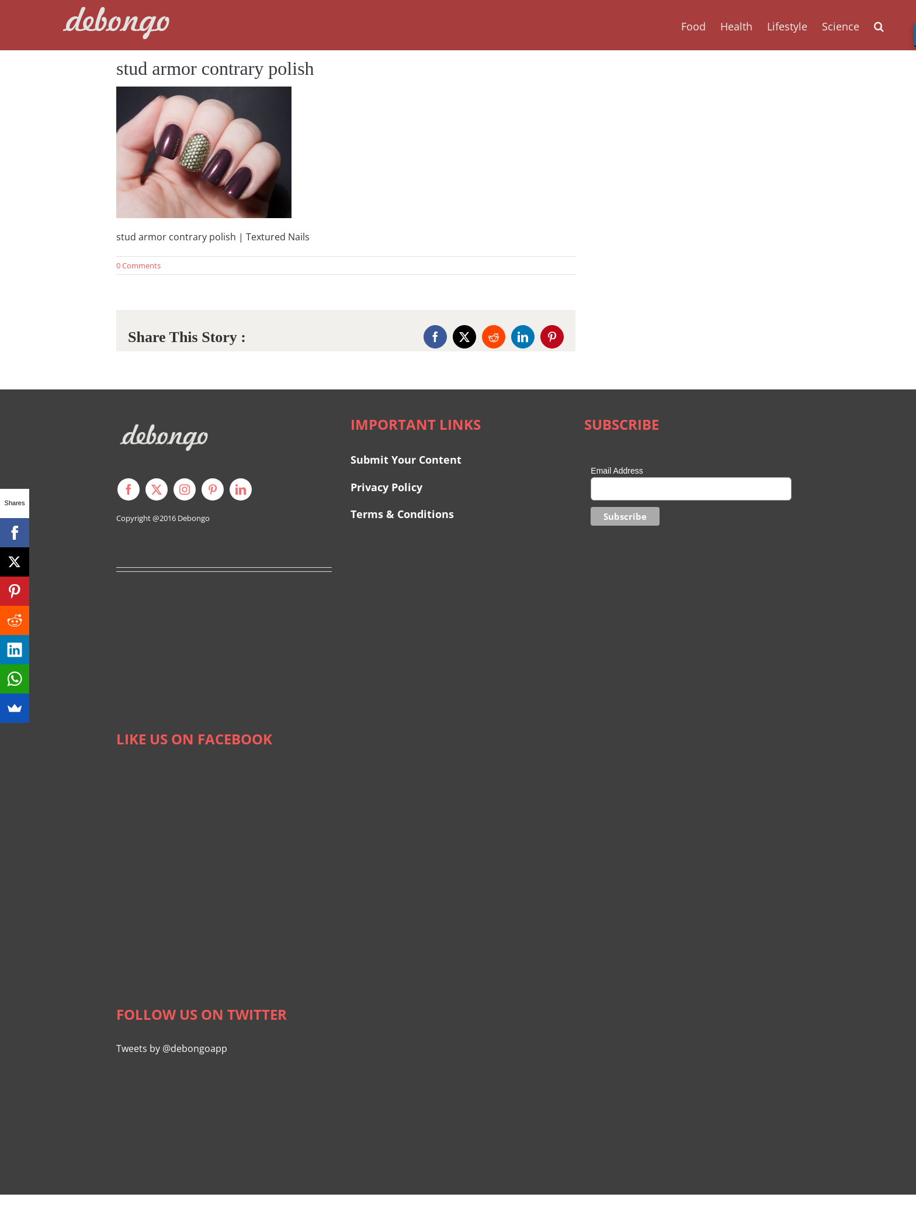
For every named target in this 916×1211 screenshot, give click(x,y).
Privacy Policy (386, 487)
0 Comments (138, 265)
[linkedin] (241, 489)
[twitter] (156, 489)
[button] (879, 25)
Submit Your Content (407, 460)
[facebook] (128, 489)
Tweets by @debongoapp (171, 1048)
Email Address (617, 470)
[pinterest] (213, 489)
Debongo (194, 518)
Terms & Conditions (402, 514)
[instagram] (185, 489)
